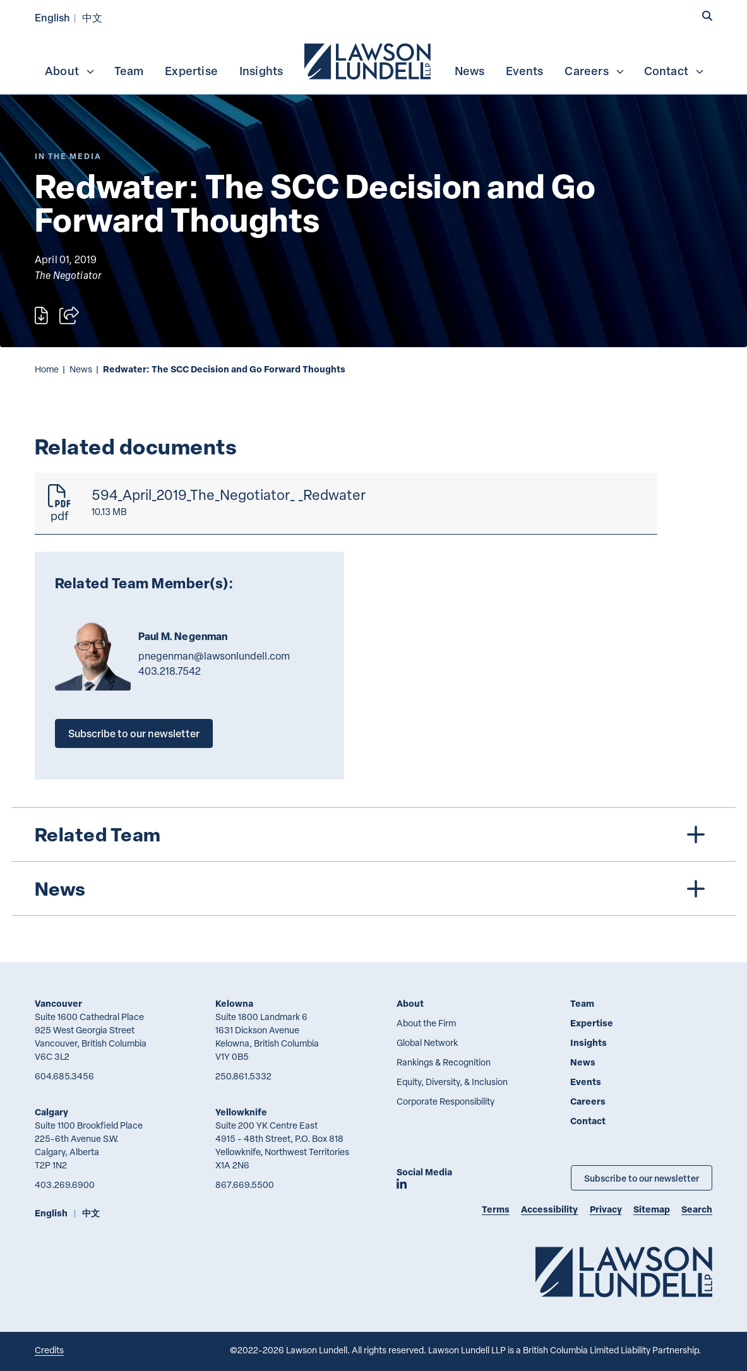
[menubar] (373, 60)
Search (696, 1209)
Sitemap (651, 1209)
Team (129, 70)
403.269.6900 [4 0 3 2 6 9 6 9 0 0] (65, 1184)
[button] (707, 16)
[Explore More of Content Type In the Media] (68, 156)
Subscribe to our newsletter (134, 733)
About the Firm (426, 1023)
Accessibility (549, 1209)
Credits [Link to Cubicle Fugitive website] (49, 1350)
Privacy (606, 1209)
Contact (674, 70)
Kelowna (234, 1003)
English (52, 17)
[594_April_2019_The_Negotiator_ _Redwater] (346, 504)
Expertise (191, 70)
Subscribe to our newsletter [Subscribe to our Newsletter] (641, 1178)
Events (524, 70)
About (70, 70)
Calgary (51, 1112)
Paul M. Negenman (183, 636)
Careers (594, 70)
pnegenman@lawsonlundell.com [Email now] (214, 656)
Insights (261, 70)
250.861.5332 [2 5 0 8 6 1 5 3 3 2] (243, 1076)
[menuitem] (368, 60)
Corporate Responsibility (445, 1101)
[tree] (373, 861)
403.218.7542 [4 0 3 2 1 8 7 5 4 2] (169, 671)
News (470, 70)
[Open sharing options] (69, 315)
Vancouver (58, 1003)
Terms (496, 1209)
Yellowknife (241, 1112)
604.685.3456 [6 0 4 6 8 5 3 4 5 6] (64, 1076)
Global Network (427, 1042)
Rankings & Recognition (444, 1062)
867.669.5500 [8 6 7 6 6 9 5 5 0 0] (244, 1184)
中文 (92, 17)
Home (47, 369)
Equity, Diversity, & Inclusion (452, 1082)
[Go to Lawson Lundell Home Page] (623, 1271)
